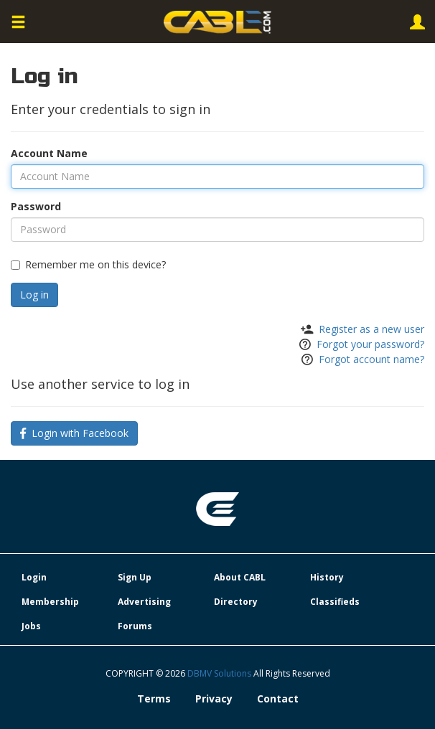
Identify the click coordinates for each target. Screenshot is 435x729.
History (327, 577)
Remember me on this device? (88, 264)
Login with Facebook (74, 433)
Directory (236, 602)
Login (34, 577)
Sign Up (134, 577)
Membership (50, 602)
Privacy (214, 698)
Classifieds (335, 602)
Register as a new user (371, 329)
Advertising (144, 602)
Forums (135, 626)
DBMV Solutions (220, 673)
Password (36, 206)
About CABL (240, 577)
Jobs (31, 626)
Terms (154, 698)
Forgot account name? (371, 359)
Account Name (49, 153)
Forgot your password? (370, 344)
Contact (278, 698)
